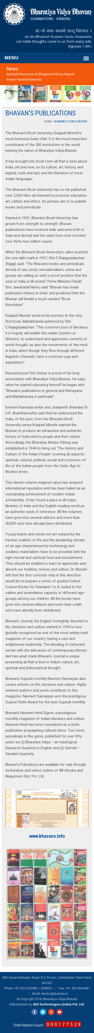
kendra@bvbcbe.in (54, 993)
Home (48, 121)
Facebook (34, 1012)
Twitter (43, 1012)
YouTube (59, 1012)
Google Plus (51, 1012)
